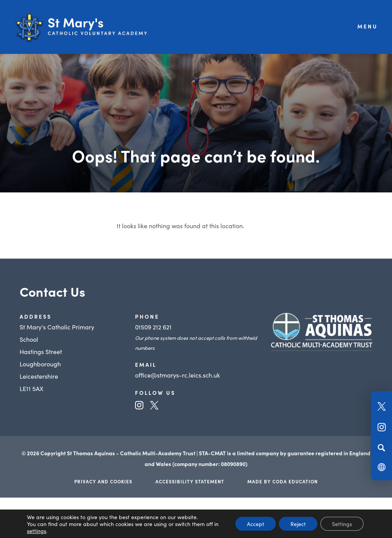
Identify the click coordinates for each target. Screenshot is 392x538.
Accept (255, 524)
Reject (298, 524)
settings (36, 530)
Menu (367, 26)
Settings (342, 524)
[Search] (381, 447)
